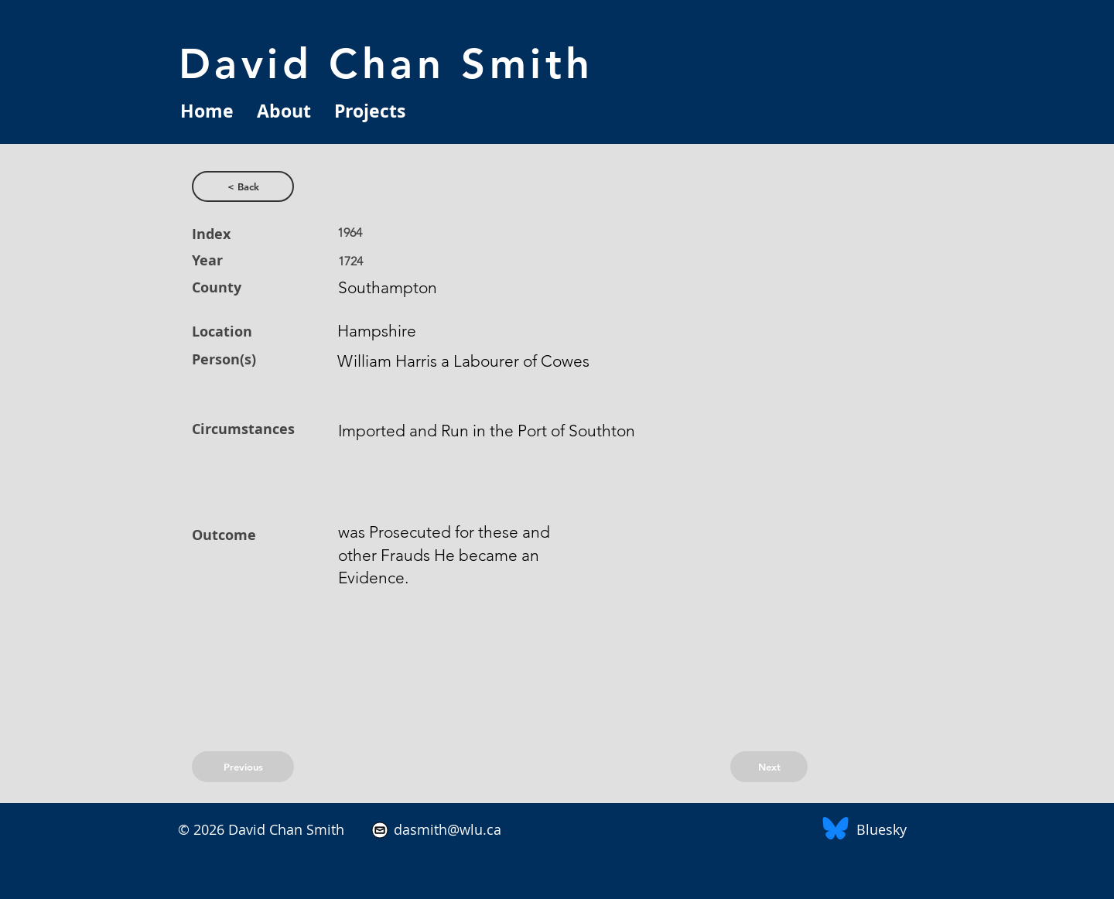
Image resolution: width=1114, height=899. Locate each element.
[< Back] (243, 186)
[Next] (769, 766)
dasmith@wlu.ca (445, 829)
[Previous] (243, 766)
